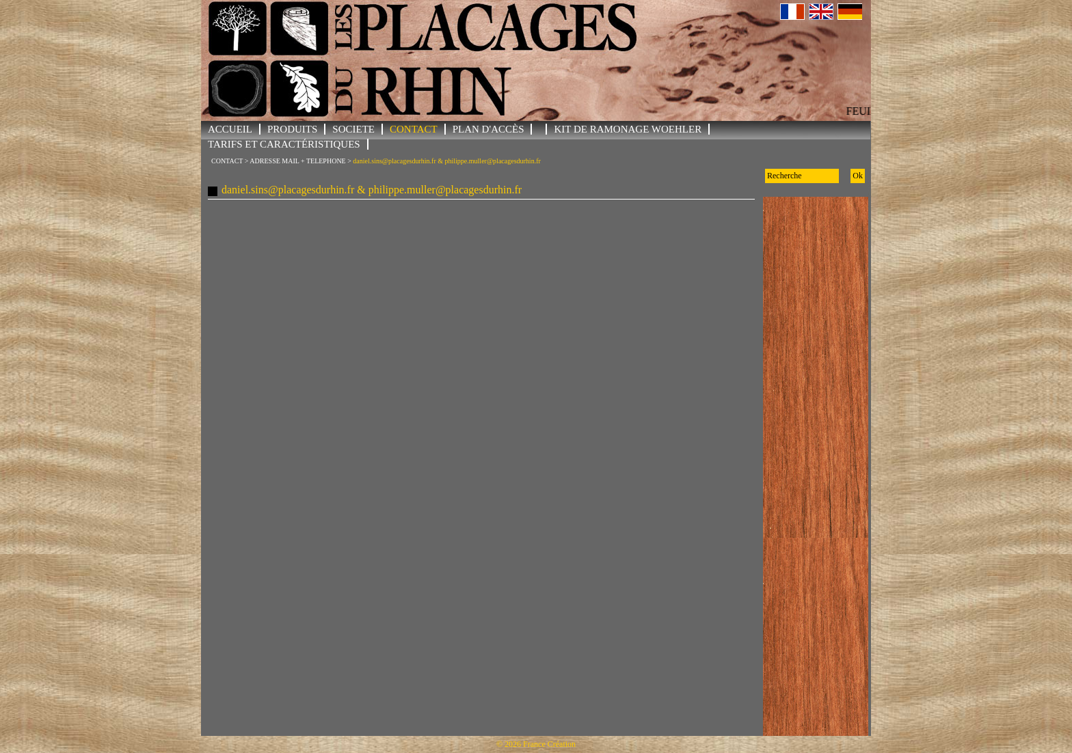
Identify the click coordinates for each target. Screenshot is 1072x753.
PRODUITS (292, 129)
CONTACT (414, 129)
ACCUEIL (230, 129)
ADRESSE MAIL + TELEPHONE (297, 161)
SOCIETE (353, 129)
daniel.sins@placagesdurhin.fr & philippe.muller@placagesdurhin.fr (446, 161)
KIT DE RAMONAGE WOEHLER (627, 129)
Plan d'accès (488, 129)
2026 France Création (540, 744)
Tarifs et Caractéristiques (284, 144)
